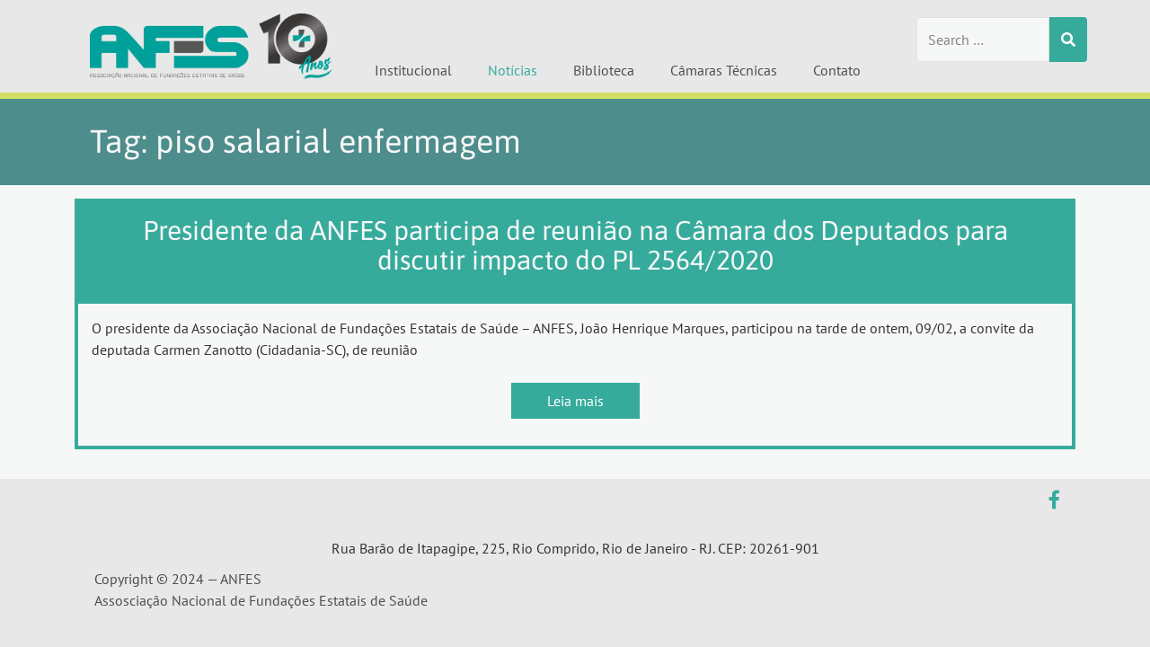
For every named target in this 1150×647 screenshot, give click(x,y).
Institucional (413, 70)
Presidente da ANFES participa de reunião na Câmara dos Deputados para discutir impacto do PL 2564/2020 (575, 245)
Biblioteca (603, 70)
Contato (837, 70)
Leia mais (575, 401)
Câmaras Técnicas (723, 70)
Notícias (512, 70)
